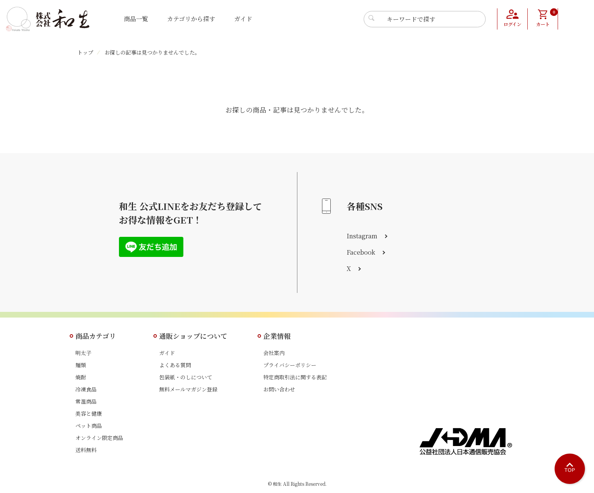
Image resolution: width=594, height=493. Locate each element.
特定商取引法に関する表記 (295, 377)
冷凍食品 (86, 389)
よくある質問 (175, 365)
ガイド (243, 18)
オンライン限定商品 (99, 437)
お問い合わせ (279, 389)
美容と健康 (88, 413)
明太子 (83, 353)
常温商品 (86, 401)
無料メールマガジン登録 (188, 389)
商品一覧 (136, 18)
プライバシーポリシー (289, 365)
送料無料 (86, 450)
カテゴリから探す (191, 18)
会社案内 (273, 353)
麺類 (80, 365)
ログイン (512, 24)
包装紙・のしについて (185, 377)
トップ (85, 52)
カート (546, 18)
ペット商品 (88, 425)
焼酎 (80, 377)
